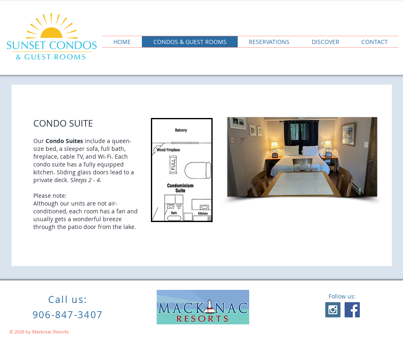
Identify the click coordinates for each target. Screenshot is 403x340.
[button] (302, 157)
